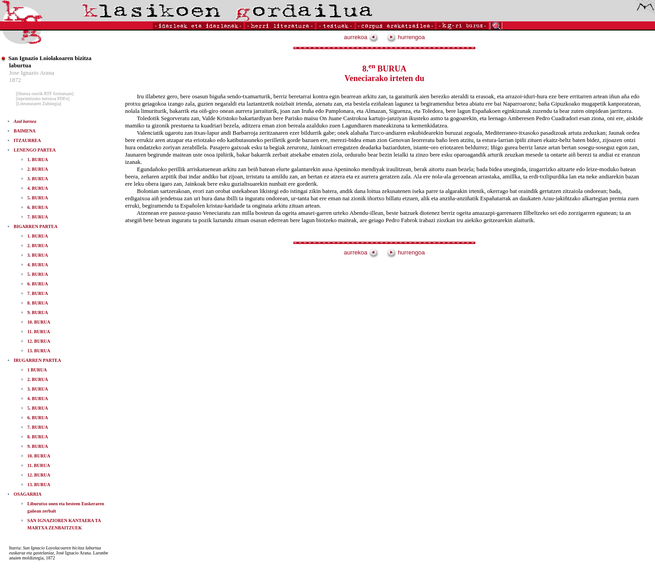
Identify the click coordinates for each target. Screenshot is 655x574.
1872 (15, 79)
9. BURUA (37, 312)
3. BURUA (37, 178)
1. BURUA (37, 159)
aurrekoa (361, 37)
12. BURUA (38, 341)
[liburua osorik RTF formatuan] (44, 93)
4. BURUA (37, 188)
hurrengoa (406, 37)
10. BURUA (38, 322)
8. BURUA (37, 302)
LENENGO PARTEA (35, 149)
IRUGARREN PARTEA (37, 360)
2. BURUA (37, 169)
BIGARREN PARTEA (35, 226)
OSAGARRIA (27, 494)
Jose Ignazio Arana (31, 72)
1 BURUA (37, 369)
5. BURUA (37, 197)
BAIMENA (24, 130)
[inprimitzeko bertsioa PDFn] (43, 98)
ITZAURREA (27, 140)
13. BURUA (38, 350)
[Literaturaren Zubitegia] (38, 103)
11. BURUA (38, 331)
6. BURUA (37, 207)
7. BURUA (37, 216)
